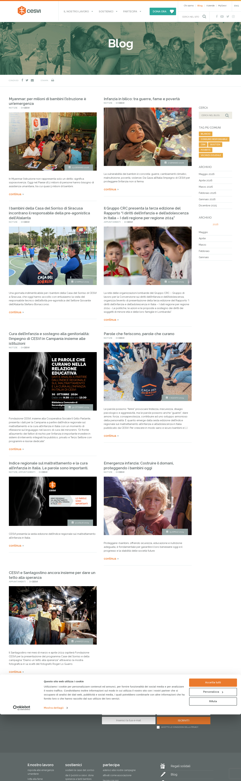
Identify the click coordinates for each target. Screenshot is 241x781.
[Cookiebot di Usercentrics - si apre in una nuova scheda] (21, 774)
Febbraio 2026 (207, 191)
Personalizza (213, 758)
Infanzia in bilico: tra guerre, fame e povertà (142, 97)
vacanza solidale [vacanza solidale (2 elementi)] (211, 154)
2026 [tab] (215, 223)
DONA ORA (153, 10)
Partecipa (126, 10)
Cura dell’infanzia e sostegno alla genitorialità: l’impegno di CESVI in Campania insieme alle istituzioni (49, 337)
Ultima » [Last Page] (81, 683)
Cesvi (26, 107)
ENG (236, 6)
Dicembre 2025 (208, 204)
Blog (200, 5)
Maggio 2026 (207, 173)
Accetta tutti (213, 749)
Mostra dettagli (54, 774)
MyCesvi (222, 5)
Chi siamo (189, 5)
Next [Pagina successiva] (68, 683)
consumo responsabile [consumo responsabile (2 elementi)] (214, 138)
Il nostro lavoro (80, 10)
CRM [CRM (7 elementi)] (203, 143)
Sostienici (106, 10)
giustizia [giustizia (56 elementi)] (215, 143)
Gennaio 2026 (207, 198)
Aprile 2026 (205, 179)
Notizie (13, 107)
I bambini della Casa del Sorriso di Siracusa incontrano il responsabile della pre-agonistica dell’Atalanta (49, 212)
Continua (15, 193)
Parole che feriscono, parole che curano (139, 333)
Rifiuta (213, 767)
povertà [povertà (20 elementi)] (205, 149)
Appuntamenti (112, 221)
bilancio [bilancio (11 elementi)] (205, 133)
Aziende (210, 5)
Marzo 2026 (206, 185)
